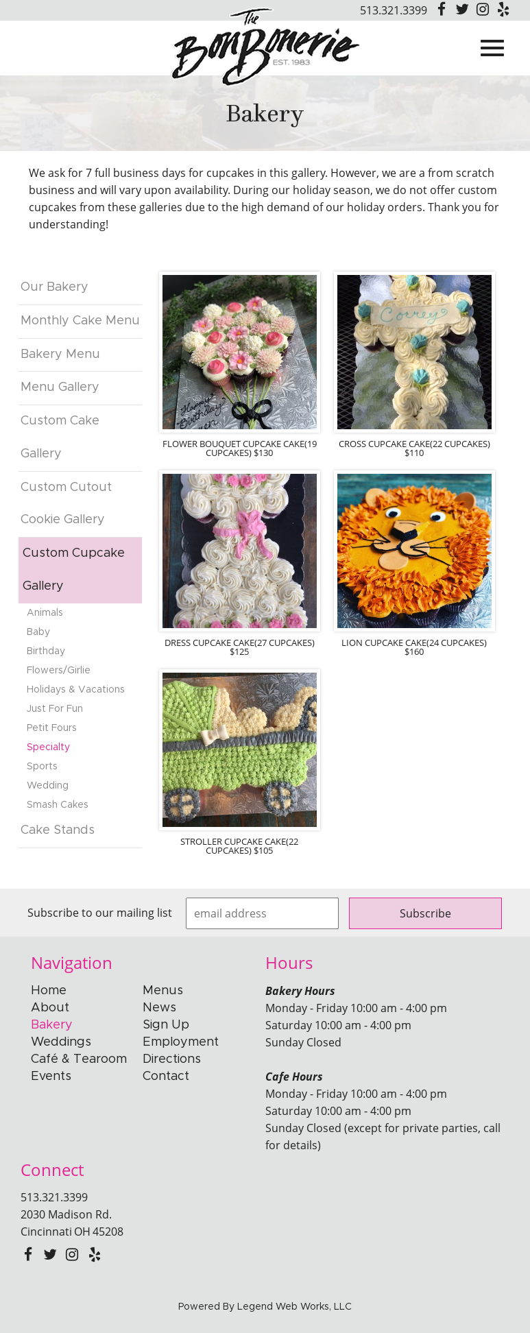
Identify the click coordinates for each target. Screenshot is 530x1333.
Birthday (46, 651)
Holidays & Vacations (76, 690)
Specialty (48, 747)
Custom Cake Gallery (60, 437)
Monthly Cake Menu (80, 321)
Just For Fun (55, 709)
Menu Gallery (60, 387)
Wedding (48, 786)
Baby (38, 632)
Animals (45, 613)
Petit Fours (52, 728)
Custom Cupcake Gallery (74, 569)
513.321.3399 (393, 10)
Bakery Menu (60, 354)
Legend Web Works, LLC (294, 1307)
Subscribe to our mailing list (99, 912)
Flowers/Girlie (59, 670)
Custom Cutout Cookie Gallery (66, 504)
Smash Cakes (57, 805)
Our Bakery (54, 287)
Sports (42, 766)
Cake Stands (58, 830)
